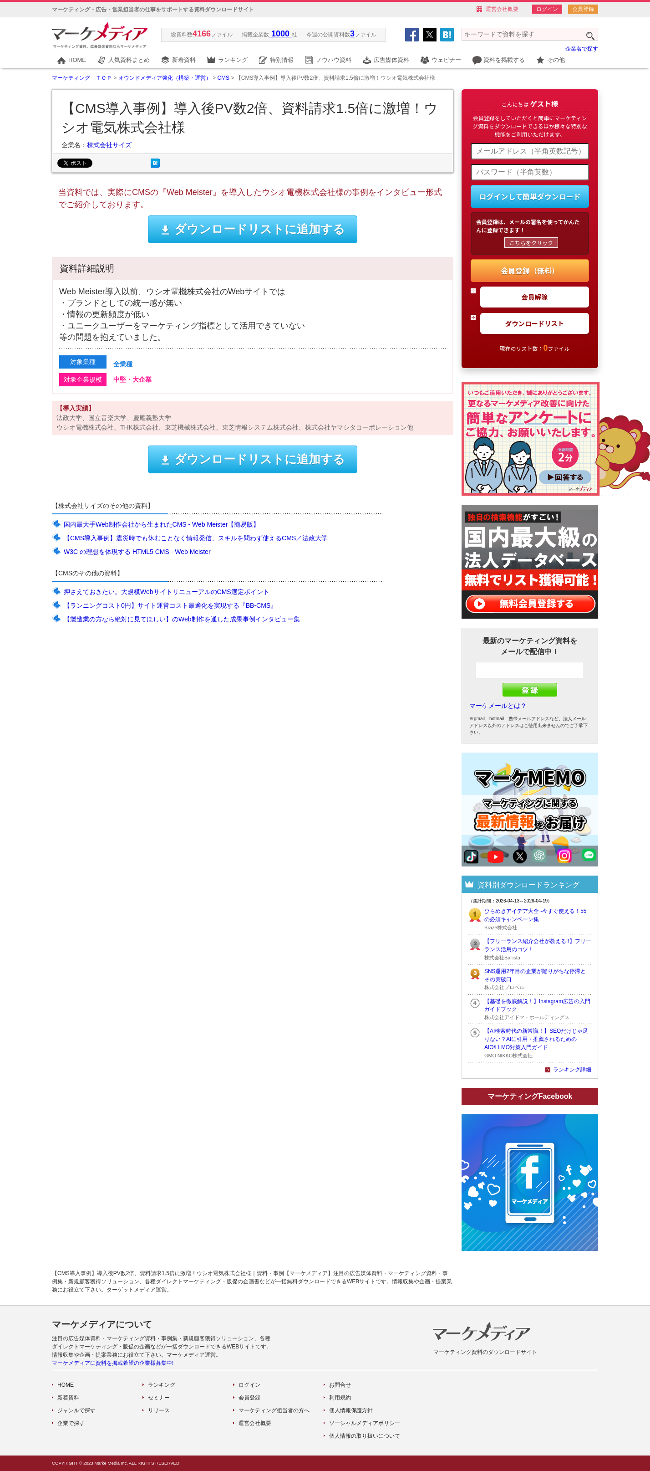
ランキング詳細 (572, 1069)
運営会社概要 (502, 9)
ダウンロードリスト (534, 323)
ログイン (547, 9)
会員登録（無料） (530, 270)
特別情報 (282, 59)
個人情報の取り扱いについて (364, 1436)
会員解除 (535, 297)
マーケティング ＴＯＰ (82, 78)
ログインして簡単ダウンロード (530, 196)
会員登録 (583, 9)
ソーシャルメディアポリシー (364, 1423)
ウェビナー (446, 59)
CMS (223, 78)
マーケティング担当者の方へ (274, 1410)
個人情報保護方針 (351, 1410)
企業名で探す (581, 49)
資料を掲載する (504, 59)
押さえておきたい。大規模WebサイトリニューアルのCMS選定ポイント (166, 591)
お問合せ (340, 1385)
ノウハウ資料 (333, 59)
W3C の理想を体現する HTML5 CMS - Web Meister (137, 551)
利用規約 (340, 1397)
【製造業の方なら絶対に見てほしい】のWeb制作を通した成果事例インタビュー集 (182, 619)
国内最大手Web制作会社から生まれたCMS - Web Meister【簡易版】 (161, 524)
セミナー (159, 1397)
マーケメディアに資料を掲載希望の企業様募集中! (112, 1363)
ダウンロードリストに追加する (253, 229)
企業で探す (71, 1423)
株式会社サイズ (109, 145)
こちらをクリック (531, 242)
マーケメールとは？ (498, 705)
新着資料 (184, 59)
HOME (77, 59)
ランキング (233, 59)
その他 (556, 59)
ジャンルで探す (76, 1410)
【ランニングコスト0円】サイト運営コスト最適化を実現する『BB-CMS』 (170, 605)
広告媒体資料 (391, 59)
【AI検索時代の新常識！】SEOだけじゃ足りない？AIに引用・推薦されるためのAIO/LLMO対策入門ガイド (536, 1039)
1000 (280, 33)
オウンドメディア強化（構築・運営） (164, 78)
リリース (159, 1410)
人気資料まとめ (129, 59)
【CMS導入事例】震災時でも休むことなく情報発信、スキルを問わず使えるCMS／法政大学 (196, 538)
